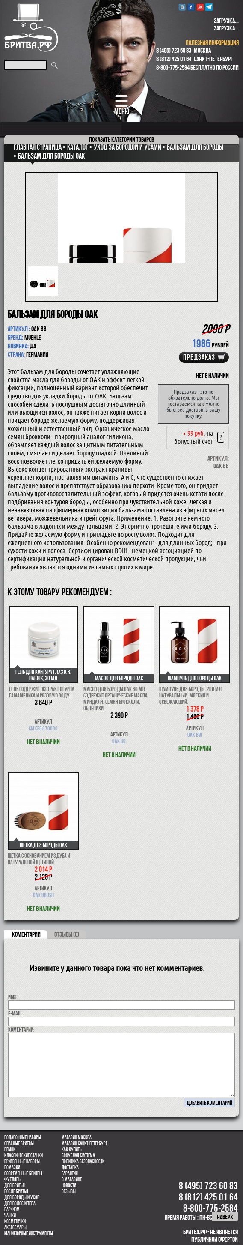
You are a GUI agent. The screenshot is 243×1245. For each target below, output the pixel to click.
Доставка (70, 1167)
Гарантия (70, 1173)
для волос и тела (20, 1203)
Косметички (15, 1221)
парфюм (12, 1209)
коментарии (26, 934)
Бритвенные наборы (22, 1161)
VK (182, 7)
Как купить (72, 1149)
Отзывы (69, 1191)
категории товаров (121, 139)
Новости (69, 1185)
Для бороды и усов (21, 1197)
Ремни (9, 1149)
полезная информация (212, 42)
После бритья (16, 1191)
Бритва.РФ (31, 27)
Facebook (191, 7)
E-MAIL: (15, 1013)
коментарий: (21, 1029)
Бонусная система (78, 1155)
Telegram (209, 7)
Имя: (13, 997)
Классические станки (23, 1155)
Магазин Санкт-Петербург (84, 1143)
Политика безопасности (83, 1161)
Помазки (12, 1167)
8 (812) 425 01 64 (173, 59)
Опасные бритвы (19, 1143)
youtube (200, 7)
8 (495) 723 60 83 (173, 50)
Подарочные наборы (22, 1137)
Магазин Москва (77, 1137)
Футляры (12, 1179)
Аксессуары (15, 1227)
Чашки (10, 1215)
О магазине (72, 1179)
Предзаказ (199, 357)
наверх (225, 1217)
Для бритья (14, 1185)
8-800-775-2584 (173, 67)
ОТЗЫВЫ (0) (66, 934)
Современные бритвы (23, 1173)
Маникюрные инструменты (28, 1233)
